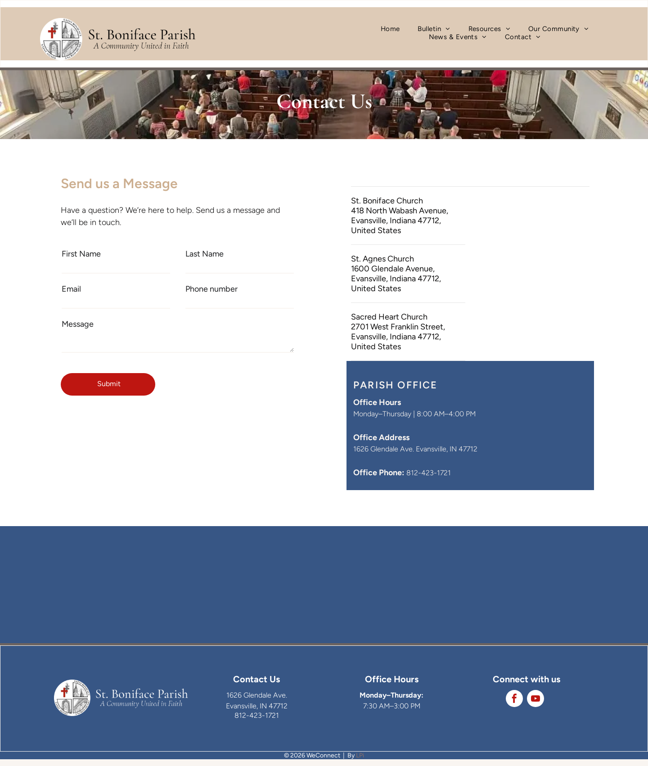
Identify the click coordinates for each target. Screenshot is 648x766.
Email (71, 289)
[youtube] (535, 699)
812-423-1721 (428, 473)
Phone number (211, 289)
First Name (81, 254)
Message (78, 324)
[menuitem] (390, 29)
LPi (360, 755)
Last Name (204, 254)
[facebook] (514, 699)
